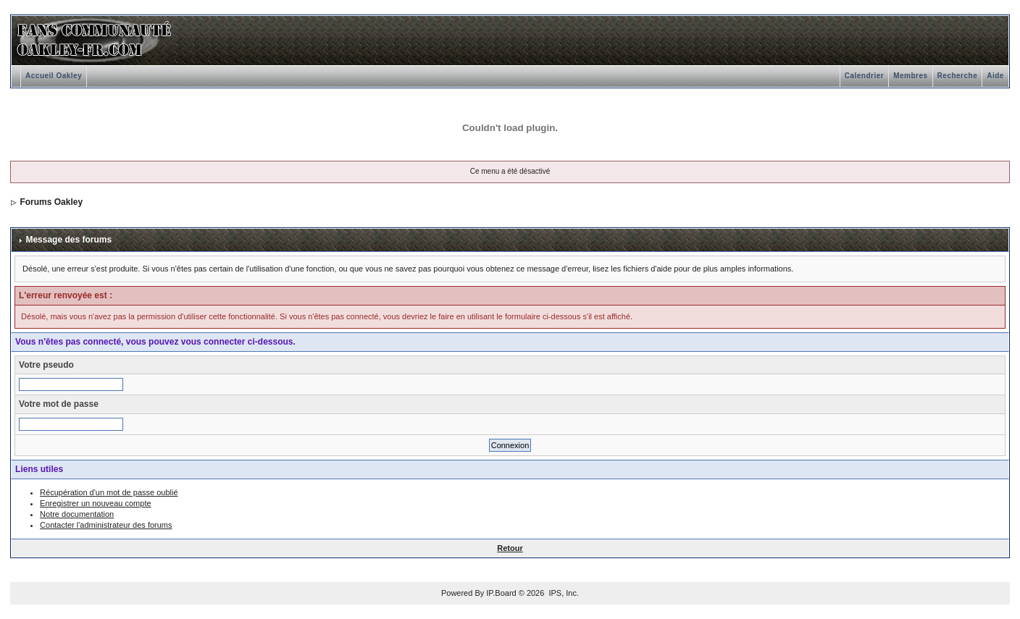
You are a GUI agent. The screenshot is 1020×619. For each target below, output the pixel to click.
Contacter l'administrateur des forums (106, 525)
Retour (509, 548)
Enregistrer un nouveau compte (95, 503)
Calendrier (864, 76)
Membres (910, 76)
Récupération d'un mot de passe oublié (108, 492)
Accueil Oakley (53, 76)
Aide (995, 76)
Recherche (957, 76)
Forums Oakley (51, 202)
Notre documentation (77, 514)
